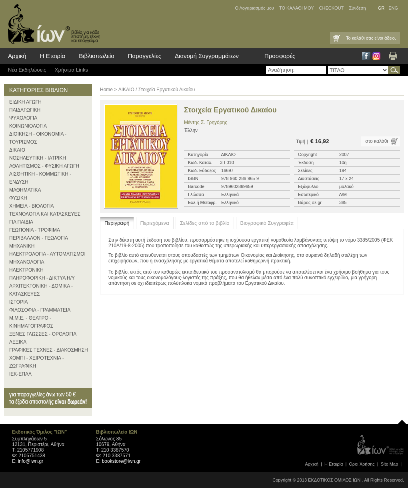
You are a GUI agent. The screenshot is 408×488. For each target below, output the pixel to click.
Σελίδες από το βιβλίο (205, 223)
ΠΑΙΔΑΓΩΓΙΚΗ (24, 110)
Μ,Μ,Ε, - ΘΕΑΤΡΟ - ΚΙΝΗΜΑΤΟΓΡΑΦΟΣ (31, 322)
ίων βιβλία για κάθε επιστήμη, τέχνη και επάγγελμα (52, 24)
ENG (393, 8)
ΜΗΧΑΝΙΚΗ (21, 246)
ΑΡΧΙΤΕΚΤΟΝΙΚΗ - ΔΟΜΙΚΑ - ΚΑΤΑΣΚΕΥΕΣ (41, 290)
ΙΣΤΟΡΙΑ (18, 302)
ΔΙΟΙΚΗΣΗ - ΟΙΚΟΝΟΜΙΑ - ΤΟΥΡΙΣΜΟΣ (37, 138)
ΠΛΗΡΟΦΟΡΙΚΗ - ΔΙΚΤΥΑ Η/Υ (42, 278)
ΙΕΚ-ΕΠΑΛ (20, 374)
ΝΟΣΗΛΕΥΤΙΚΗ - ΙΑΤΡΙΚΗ (37, 158)
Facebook (366, 56)
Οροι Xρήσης (361, 464)
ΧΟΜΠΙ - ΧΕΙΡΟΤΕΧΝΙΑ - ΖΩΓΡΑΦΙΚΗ (36, 362)
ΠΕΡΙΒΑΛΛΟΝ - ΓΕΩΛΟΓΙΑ (38, 238)
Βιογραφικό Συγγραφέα (267, 223)
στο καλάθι (376, 141)
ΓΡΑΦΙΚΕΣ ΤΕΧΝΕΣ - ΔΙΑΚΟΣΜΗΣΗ (48, 350)
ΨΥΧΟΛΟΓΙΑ (23, 118)
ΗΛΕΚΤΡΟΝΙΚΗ (26, 270)
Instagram (376, 56)
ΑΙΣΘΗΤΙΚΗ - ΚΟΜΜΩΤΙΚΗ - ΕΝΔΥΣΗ (40, 178)
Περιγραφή (117, 223)
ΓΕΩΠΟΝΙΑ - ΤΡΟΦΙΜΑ (34, 230)
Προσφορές (279, 55)
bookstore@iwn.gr (121, 461)
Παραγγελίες (144, 55)
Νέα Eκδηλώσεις (27, 70)
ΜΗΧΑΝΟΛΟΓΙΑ (26, 262)
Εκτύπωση (392, 56)
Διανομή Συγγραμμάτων (207, 55)
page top (402, 420)
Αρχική (17, 55)
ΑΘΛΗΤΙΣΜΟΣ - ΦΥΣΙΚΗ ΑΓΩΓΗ (44, 166)
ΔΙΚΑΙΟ (17, 150)
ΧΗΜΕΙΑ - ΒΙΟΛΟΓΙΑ (31, 206)
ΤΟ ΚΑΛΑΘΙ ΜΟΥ (296, 8)
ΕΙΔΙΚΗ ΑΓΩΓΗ (25, 102)
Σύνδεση (357, 8)
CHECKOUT (331, 8)
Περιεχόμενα (154, 223)
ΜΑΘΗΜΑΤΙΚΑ (25, 190)
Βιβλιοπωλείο (96, 55)
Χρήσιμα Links (71, 70)
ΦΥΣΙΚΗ (18, 198)
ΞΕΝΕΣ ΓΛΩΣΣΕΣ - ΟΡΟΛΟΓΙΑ (42, 334)
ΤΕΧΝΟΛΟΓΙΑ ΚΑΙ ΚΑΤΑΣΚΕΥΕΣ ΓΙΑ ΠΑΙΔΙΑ (44, 218)
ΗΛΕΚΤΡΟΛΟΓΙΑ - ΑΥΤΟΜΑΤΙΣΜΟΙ (47, 254)
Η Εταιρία (52, 55)
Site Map (389, 464)
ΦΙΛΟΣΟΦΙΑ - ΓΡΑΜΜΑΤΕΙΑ (39, 310)
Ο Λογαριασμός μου (254, 8)
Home (106, 89)
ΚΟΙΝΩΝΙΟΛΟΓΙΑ (28, 126)
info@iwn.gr (31, 461)
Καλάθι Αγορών (336, 38)
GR (381, 8)
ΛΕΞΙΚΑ (17, 342)
